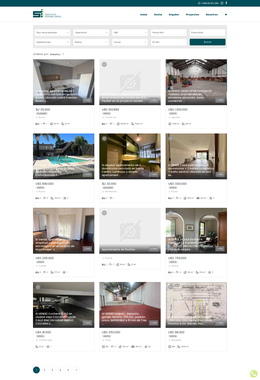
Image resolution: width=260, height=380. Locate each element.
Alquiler (174, 14)
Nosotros (212, 14)
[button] (52, 32)
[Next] (76, 370)
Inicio (143, 14)
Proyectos (192, 14)
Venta (158, 14)
